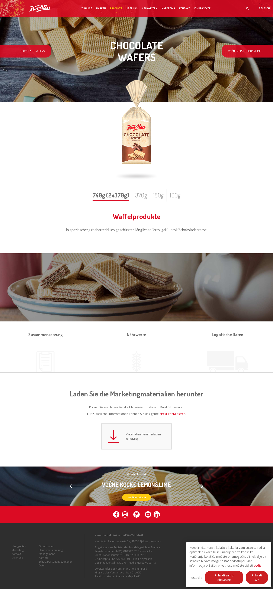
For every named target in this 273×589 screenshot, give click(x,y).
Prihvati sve (257, 577)
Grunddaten (46, 552)
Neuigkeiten (149, 8)
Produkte (116, 8)
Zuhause (86, 8)
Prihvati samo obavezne (224, 577)
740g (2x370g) (111, 195)
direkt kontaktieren (172, 414)
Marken (101, 8)
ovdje (257, 565)
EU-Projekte (202, 8)
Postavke (195, 578)
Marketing (168, 8)
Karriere (44, 564)
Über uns (132, 8)
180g (158, 195)
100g (175, 195)
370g (141, 195)
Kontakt (184, 8)
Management (47, 560)
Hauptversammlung (51, 556)
